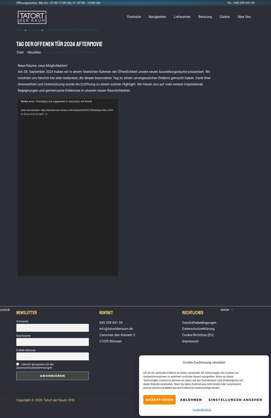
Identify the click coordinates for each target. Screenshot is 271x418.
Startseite (140, 17)
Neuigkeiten (162, 17)
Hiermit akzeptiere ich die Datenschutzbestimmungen (35, 366)
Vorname (22, 321)
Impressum (190, 341)
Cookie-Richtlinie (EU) (198, 335)
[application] (68, 187)
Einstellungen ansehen (235, 400)
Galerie (226, 17)
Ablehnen (191, 400)
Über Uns (244, 17)
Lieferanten (186, 17)
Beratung (208, 17)
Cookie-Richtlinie (202, 409)
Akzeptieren (159, 400)
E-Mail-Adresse (26, 350)
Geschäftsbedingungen (199, 323)
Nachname (23, 335)
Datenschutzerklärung (198, 329)
